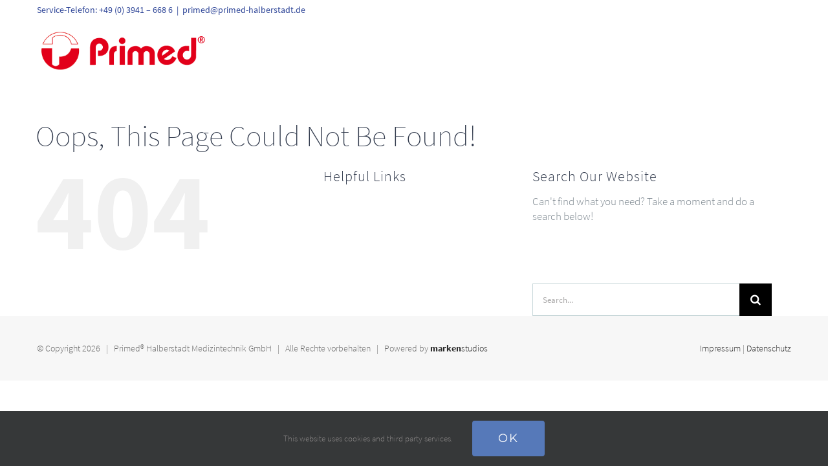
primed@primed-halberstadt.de (243, 10)
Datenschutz (768, 348)
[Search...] (635, 299)
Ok (508, 438)
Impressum (720, 348)
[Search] (755, 299)
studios (459, 348)
